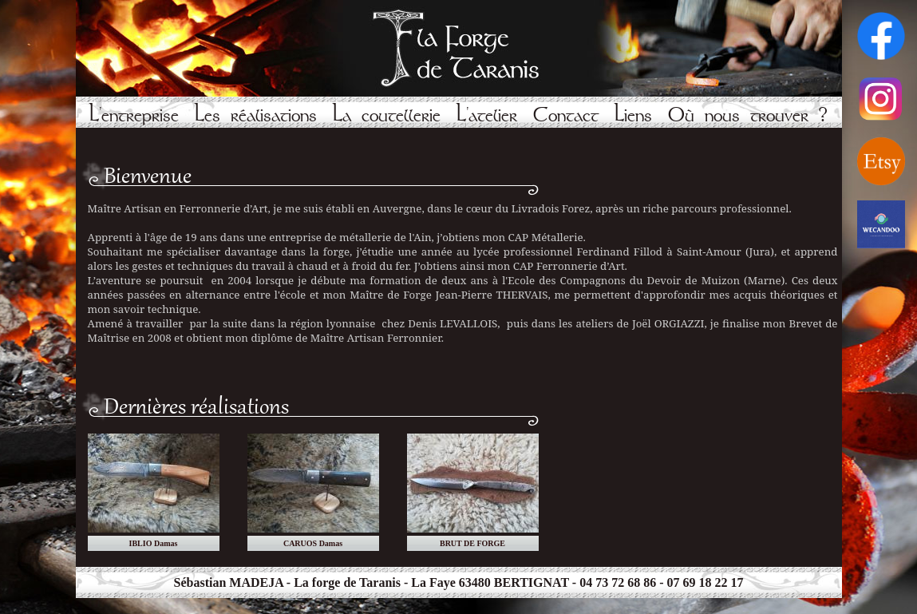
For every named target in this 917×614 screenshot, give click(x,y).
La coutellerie (387, 115)
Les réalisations (256, 115)
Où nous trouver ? (748, 115)
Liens (633, 115)
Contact (566, 115)
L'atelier (487, 115)
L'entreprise (134, 115)
